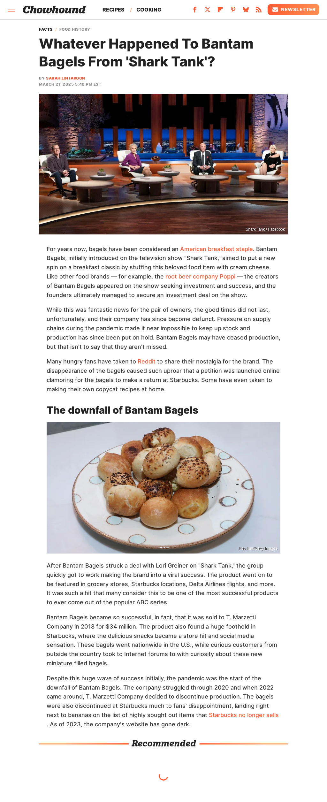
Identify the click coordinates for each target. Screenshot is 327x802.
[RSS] (258, 11)
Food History (74, 29)
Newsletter (293, 9)
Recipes (114, 9)
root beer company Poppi (200, 276)
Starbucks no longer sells (244, 715)
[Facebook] (195, 11)
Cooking (148, 9)
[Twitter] (207, 11)
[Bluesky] (246, 11)
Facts (46, 29)
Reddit (147, 361)
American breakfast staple (216, 249)
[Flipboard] (220, 11)
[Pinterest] (233, 11)
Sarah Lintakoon (65, 78)
